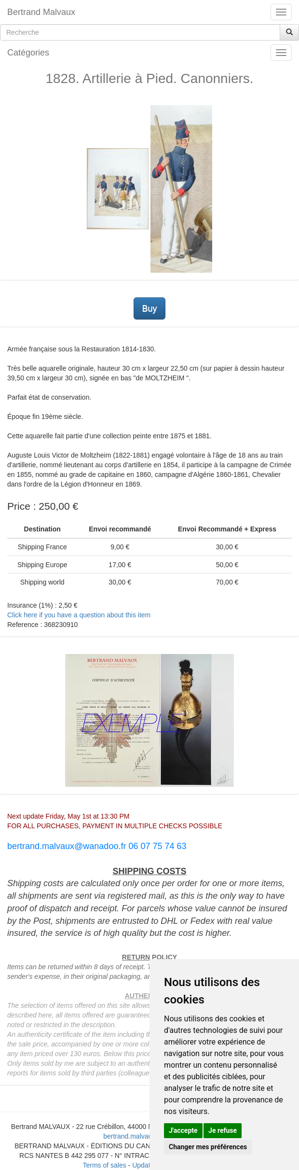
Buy (149, 308)
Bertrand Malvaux (41, 12)
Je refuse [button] (222, 1130)
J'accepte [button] (183, 1130)
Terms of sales (104, 1165)
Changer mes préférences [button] (208, 1147)
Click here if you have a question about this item (78, 615)
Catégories (28, 52)
